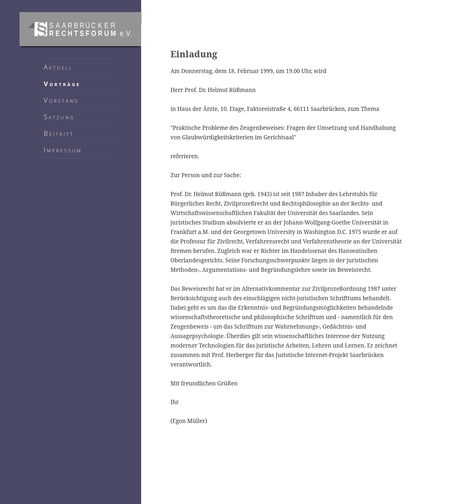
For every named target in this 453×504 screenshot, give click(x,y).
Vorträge (62, 83)
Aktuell (58, 66)
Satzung (59, 116)
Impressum (63, 149)
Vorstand (61, 100)
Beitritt (59, 133)
